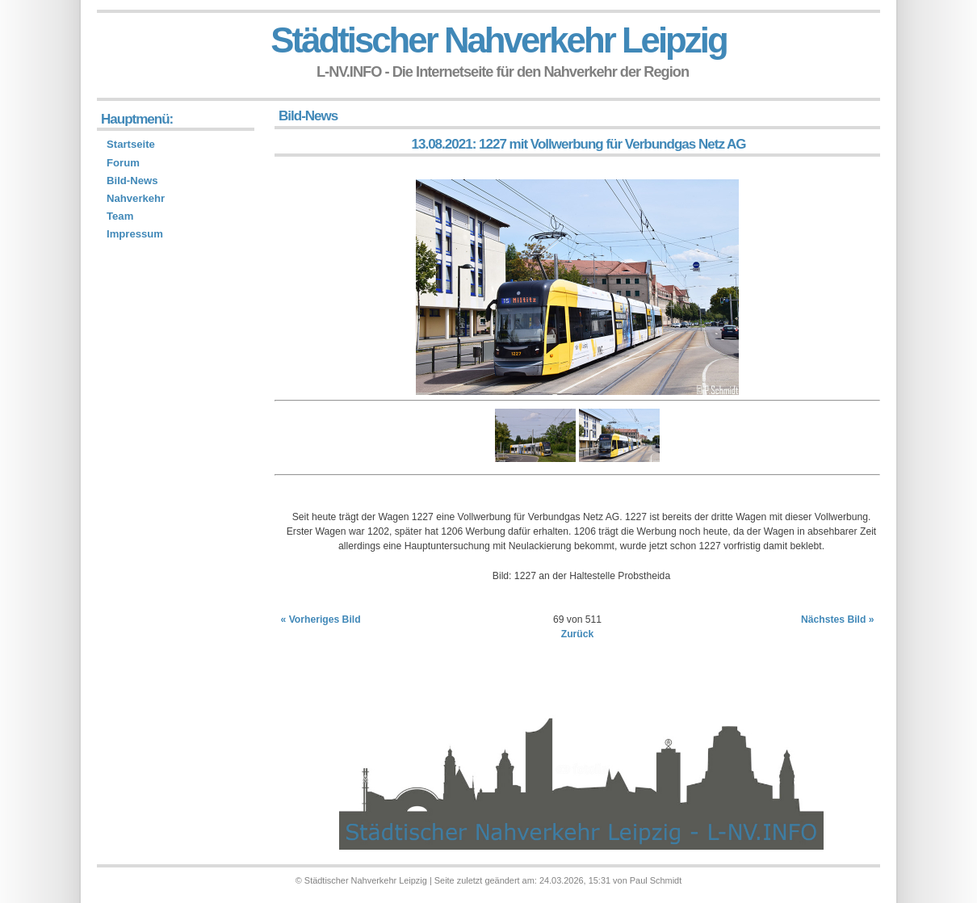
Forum (123, 163)
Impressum (135, 234)
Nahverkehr (136, 198)
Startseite (131, 144)
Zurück (577, 634)
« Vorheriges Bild (321, 619)
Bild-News (132, 180)
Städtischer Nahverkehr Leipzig (498, 40)
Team (120, 216)
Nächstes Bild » (837, 619)
